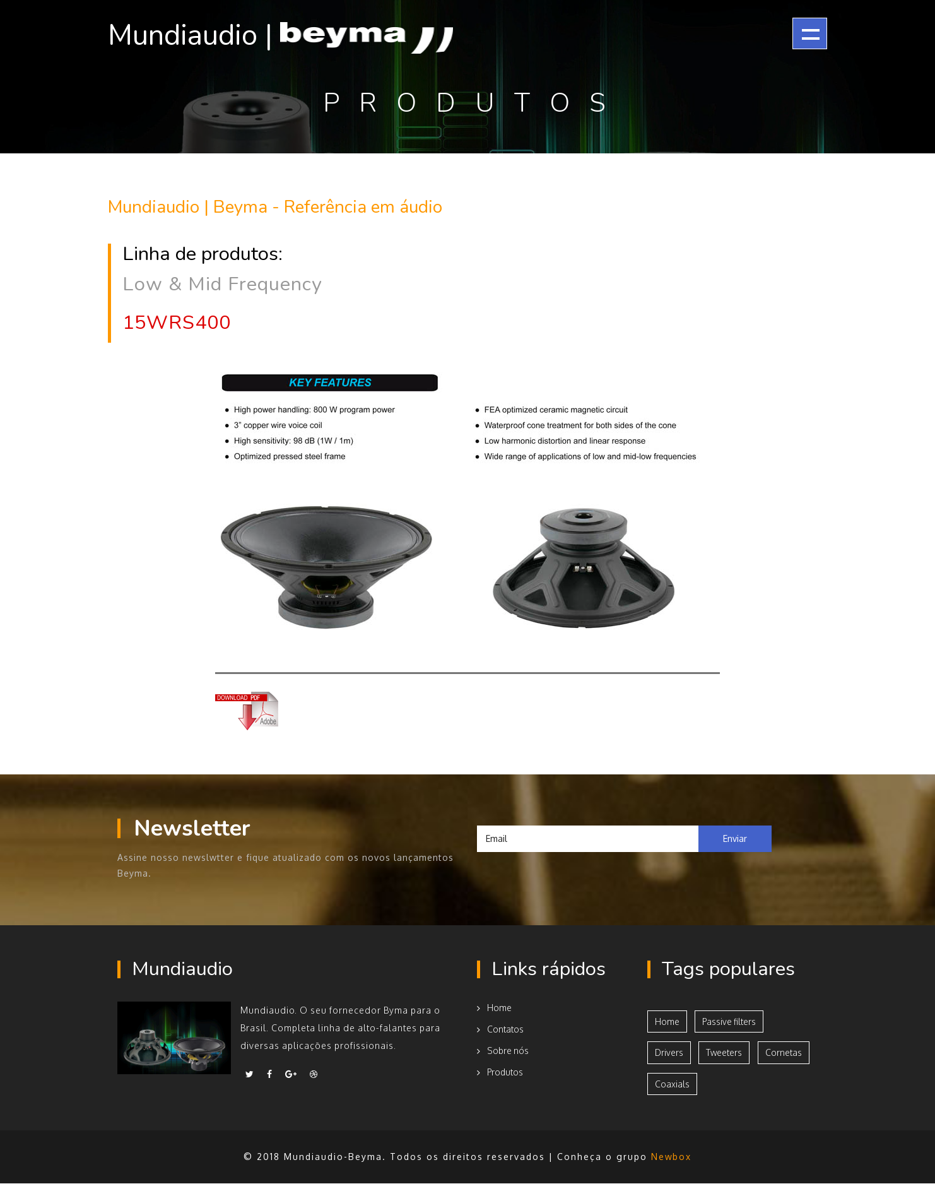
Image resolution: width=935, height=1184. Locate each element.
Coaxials (672, 1084)
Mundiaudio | (289, 35)
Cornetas (785, 1052)
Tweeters (725, 1052)
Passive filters (730, 1020)
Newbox (671, 1157)
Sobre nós (503, 1050)
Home (494, 1007)
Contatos (500, 1028)
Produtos (500, 1071)
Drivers (669, 1052)
